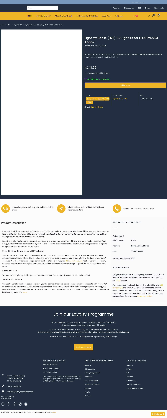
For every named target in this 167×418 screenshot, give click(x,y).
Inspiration (88, 377)
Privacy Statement (133, 384)
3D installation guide (74, 261)
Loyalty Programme (92, 373)
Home (2, 25)
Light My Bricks (97, 107)
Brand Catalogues (91, 380)
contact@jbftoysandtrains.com (20, 392)
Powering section (144, 296)
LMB (9, 25)
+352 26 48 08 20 (14, 386)
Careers (88, 388)
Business (88, 396)
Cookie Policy (131, 380)
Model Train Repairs (92, 384)
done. (54, 412)
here (25, 292)
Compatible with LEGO (95, 99)
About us (88, 365)
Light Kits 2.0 (18, 25)
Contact (130, 377)
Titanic (89, 102)
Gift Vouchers (90, 369)
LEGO (118, 280)
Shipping (130, 365)
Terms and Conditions (135, 388)
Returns (129, 369)
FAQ (128, 373)
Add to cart (125, 85)
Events (87, 392)
